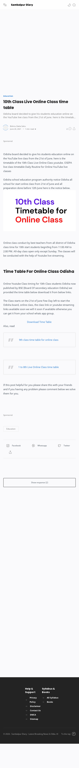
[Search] (74, 5)
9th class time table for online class (38, 339)
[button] (69, 5)
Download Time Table (39, 322)
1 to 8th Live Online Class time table (38, 367)
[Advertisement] (36, 51)
